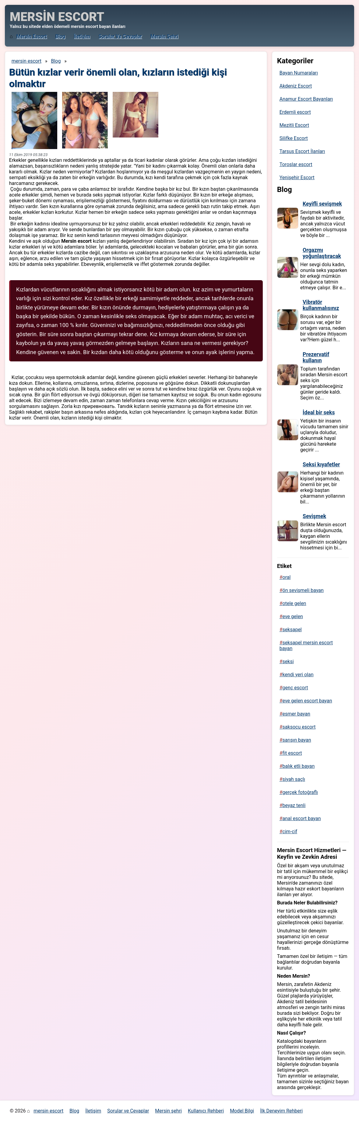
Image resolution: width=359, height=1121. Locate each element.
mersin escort (31, 36)
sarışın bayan (297, 740)
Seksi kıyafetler (321, 464)
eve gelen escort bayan (307, 701)
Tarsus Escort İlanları (302, 151)
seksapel (292, 629)
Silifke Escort (294, 138)
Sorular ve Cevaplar (120, 36)
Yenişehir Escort (297, 177)
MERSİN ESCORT (57, 17)
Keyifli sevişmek (322, 204)
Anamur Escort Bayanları (306, 99)
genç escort (295, 688)
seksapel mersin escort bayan (306, 645)
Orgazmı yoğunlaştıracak (322, 253)
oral (287, 577)
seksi (288, 661)
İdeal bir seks (319, 412)
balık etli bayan (299, 766)
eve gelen (293, 616)
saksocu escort (299, 727)
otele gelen (294, 603)
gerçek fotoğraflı (300, 792)
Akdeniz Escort (296, 86)
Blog (60, 36)
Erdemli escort (295, 112)
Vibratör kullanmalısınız (321, 305)
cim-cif (290, 831)
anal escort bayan (302, 818)
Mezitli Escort (294, 125)
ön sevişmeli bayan (303, 590)
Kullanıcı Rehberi (206, 1111)
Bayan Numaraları (299, 73)
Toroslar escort (296, 164)
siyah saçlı (294, 779)
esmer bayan (296, 714)
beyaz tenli (294, 805)
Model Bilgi (242, 1111)
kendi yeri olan (298, 674)
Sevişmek (314, 516)
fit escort (292, 753)
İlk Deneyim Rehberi (281, 1111)
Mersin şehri (164, 36)
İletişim (82, 36)
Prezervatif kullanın (316, 357)
